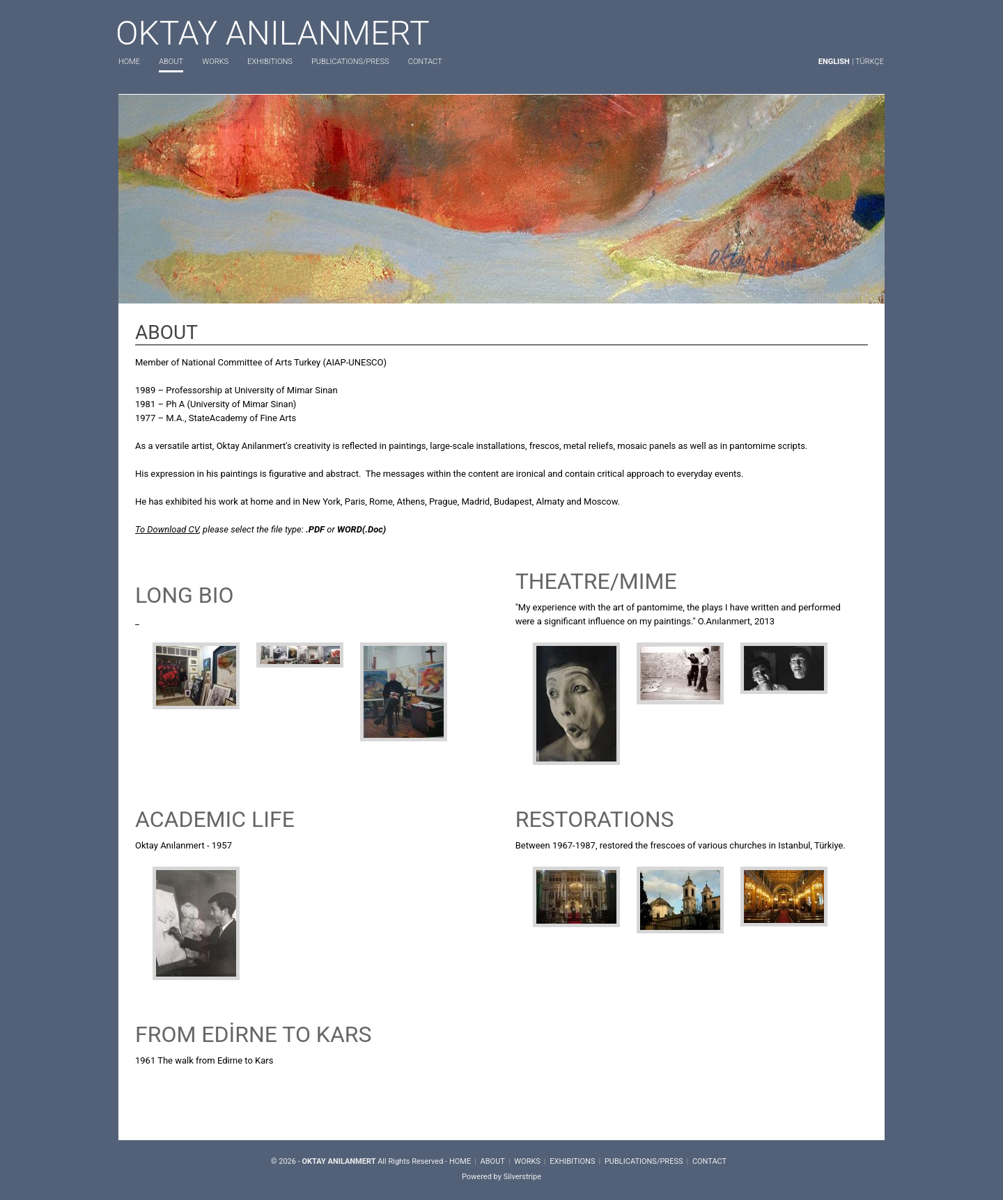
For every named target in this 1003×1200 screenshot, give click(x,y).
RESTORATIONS (594, 819)
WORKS (215, 61)
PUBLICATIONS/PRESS (350, 61)
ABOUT (171, 61)
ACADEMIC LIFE (215, 819)
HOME (129, 61)
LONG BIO (184, 595)
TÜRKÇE (869, 61)
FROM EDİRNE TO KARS (253, 1034)
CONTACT (425, 61)
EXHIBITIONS (269, 61)
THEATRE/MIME (596, 581)
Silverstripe (522, 1176)
